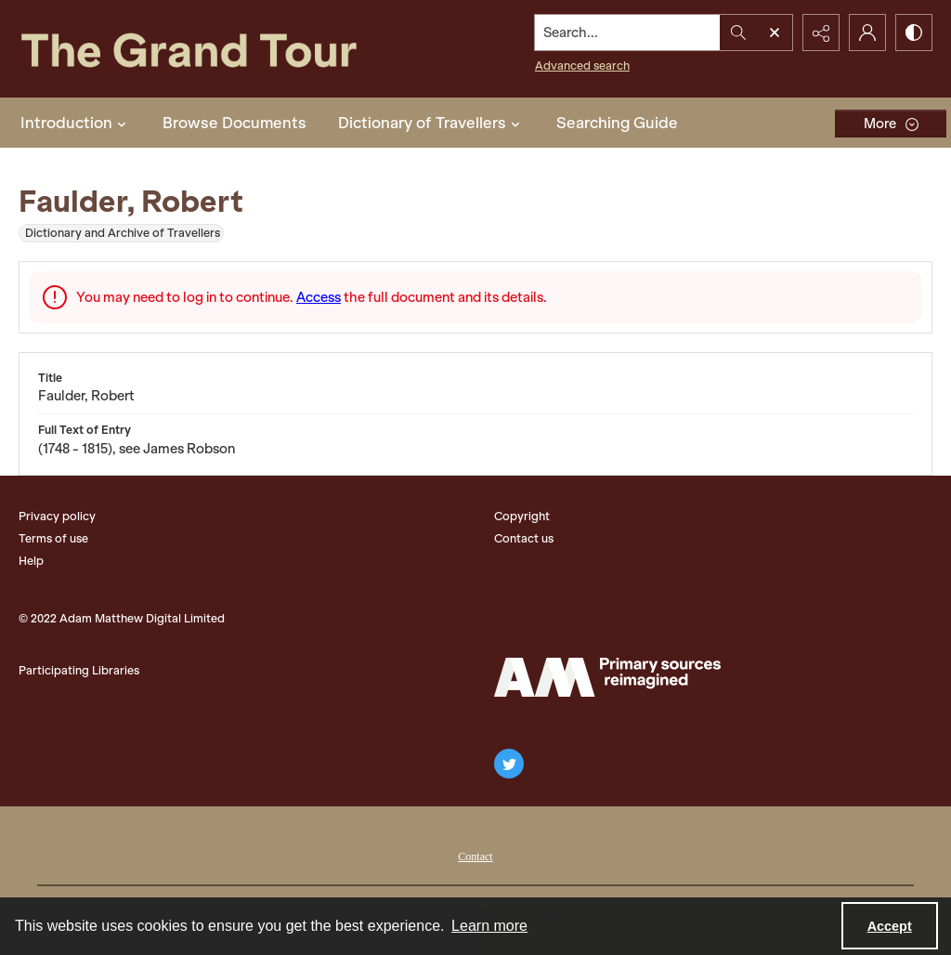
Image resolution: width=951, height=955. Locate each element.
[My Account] (867, 32)
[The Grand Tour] (220, 49)
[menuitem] (475, 855)
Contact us (524, 538)
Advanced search (582, 65)
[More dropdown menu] (890, 123)
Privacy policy (57, 516)
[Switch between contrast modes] (913, 32)
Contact (475, 856)
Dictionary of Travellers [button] (431, 122)
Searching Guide (617, 122)
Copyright (522, 516)
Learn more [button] (489, 926)
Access (318, 297)
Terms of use (53, 538)
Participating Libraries (79, 670)
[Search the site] (628, 32)
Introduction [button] (75, 122)
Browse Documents (234, 122)
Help (31, 561)
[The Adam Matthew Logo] (607, 677)
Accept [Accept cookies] (889, 926)
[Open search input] (774, 32)
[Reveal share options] (821, 32)
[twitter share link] (509, 763)
